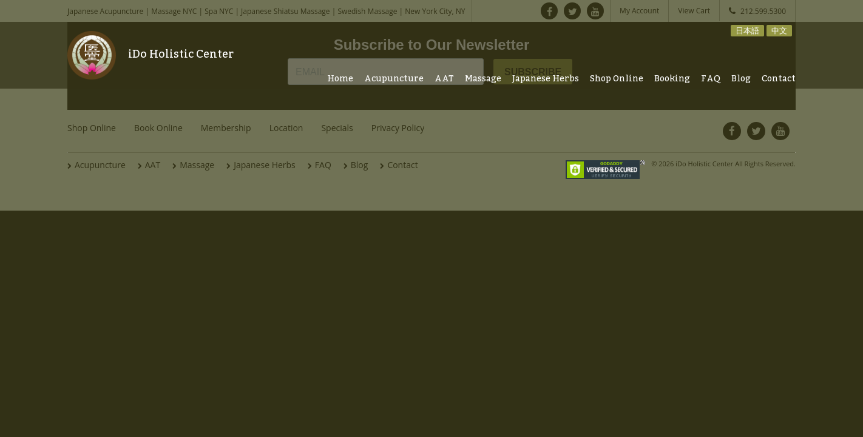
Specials (337, 128)
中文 (779, 30)
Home (340, 78)
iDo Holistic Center (181, 54)
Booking (672, 78)
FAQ (710, 78)
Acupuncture (394, 78)
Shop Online (616, 78)
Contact (779, 78)
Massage (483, 78)
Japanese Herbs (545, 78)
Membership (226, 128)
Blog (741, 78)
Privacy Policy (397, 128)
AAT (444, 78)
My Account (639, 10)
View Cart (694, 10)
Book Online (158, 128)
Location (286, 128)
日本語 (747, 30)
